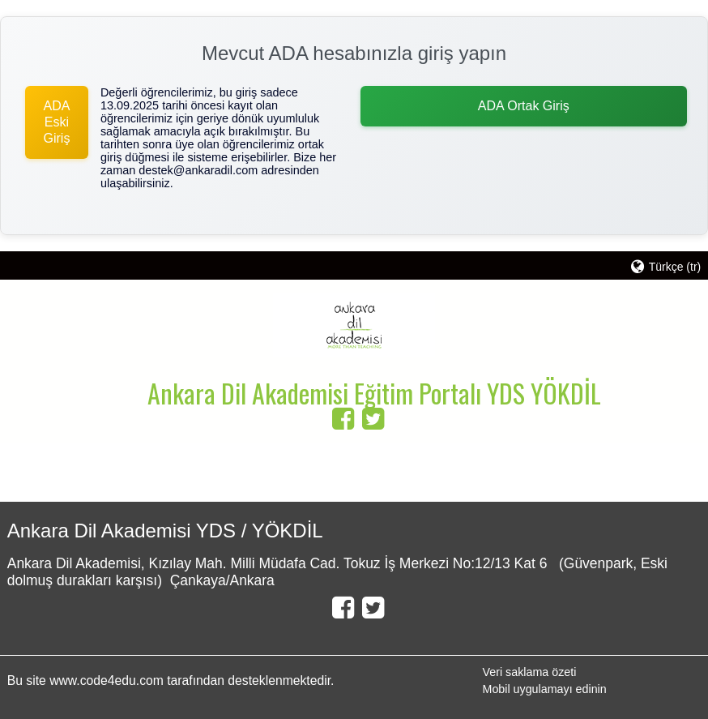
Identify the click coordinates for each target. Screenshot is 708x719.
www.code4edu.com (108, 680)
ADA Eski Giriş (56, 122)
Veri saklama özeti (530, 672)
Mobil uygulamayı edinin (545, 689)
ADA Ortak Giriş (523, 106)
